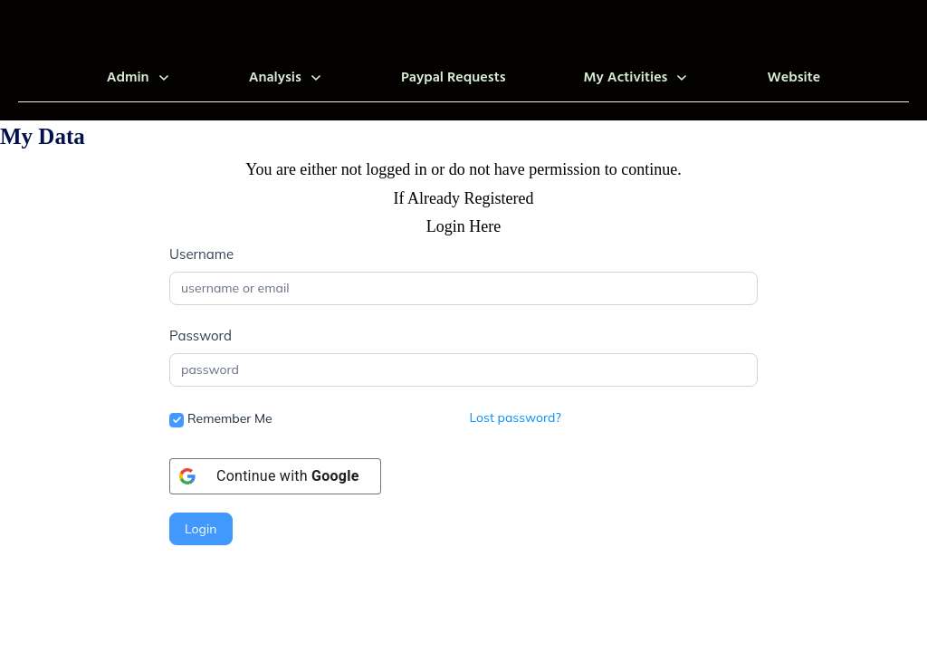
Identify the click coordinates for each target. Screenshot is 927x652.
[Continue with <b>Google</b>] (275, 476)
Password (200, 335)
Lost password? (515, 417)
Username (201, 254)
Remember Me (220, 418)
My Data (42, 136)
